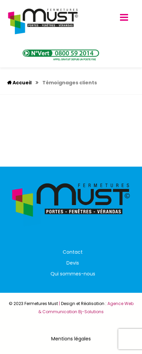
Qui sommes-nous (72, 273)
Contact (73, 252)
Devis (72, 262)
